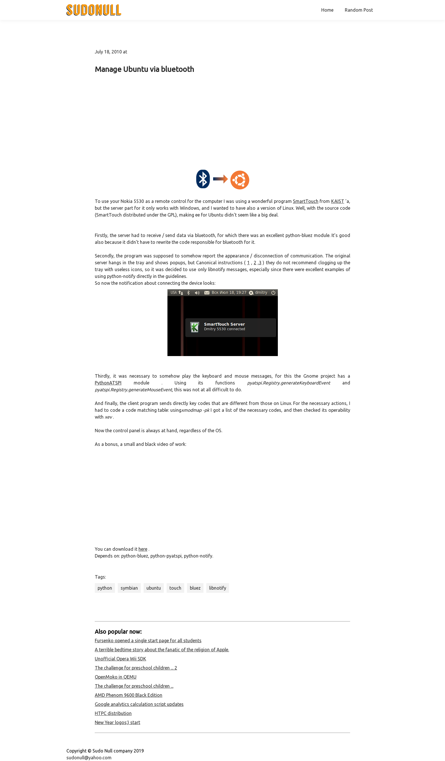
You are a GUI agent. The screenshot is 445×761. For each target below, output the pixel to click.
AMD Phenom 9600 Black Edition (128, 695)
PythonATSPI (108, 382)
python (105, 587)
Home (327, 10)
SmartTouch (305, 201)
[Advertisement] (222, 120)
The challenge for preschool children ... (134, 686)
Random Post (359, 10)
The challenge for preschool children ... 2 (136, 667)
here (142, 549)
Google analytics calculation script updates (139, 704)
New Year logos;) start (117, 722)
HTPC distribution (113, 713)
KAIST (337, 201)
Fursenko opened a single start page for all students (148, 640)
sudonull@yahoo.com (89, 757)
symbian (129, 587)
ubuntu (153, 587)
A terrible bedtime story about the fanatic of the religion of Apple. (162, 649)
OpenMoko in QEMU (116, 676)
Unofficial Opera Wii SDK (120, 658)
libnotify (217, 587)
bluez (195, 587)
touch (175, 587)
